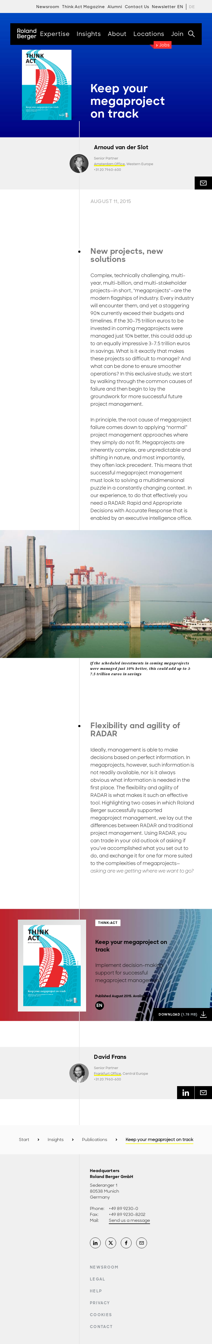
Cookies (101, 1314)
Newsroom (104, 1267)
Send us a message (129, 1220)
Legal (98, 1279)
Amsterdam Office (109, 164)
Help (96, 1291)
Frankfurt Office (107, 1074)
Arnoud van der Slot (121, 147)
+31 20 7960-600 (107, 170)
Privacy (100, 1302)
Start (24, 1139)
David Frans (110, 1057)
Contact (101, 1326)
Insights (56, 1139)
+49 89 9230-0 (123, 1208)
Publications (94, 1139)
